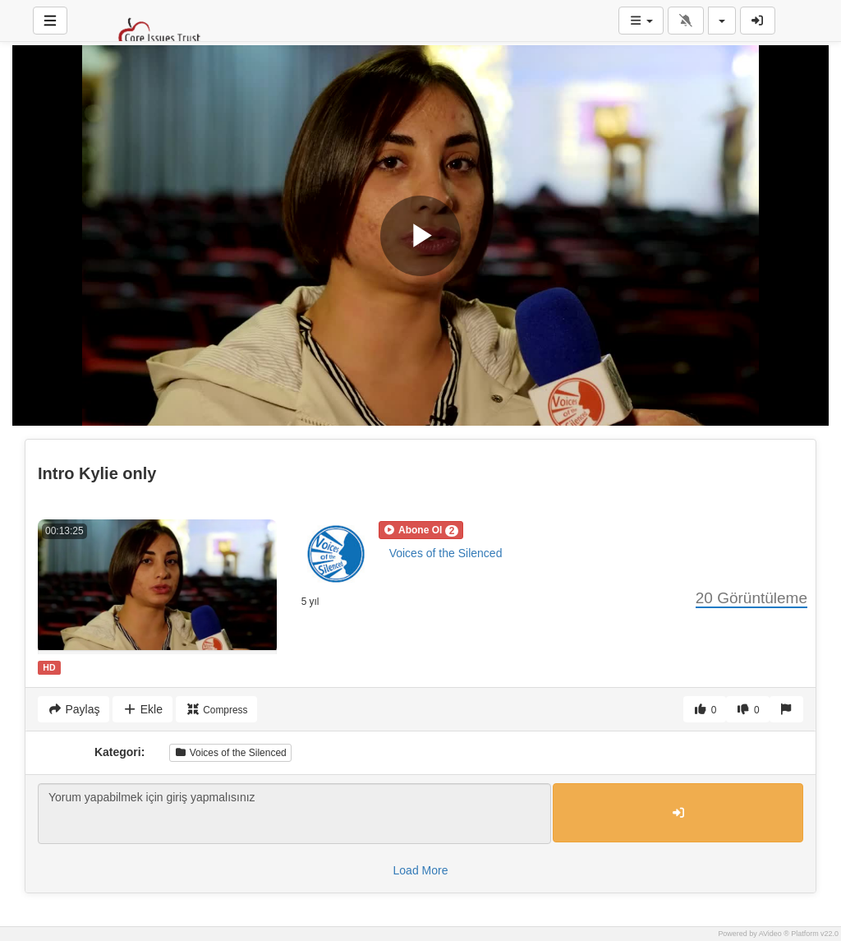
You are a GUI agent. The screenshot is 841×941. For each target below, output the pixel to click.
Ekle (142, 709)
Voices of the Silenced (446, 553)
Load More (420, 870)
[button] (421, 530)
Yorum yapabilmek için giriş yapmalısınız (294, 813)
